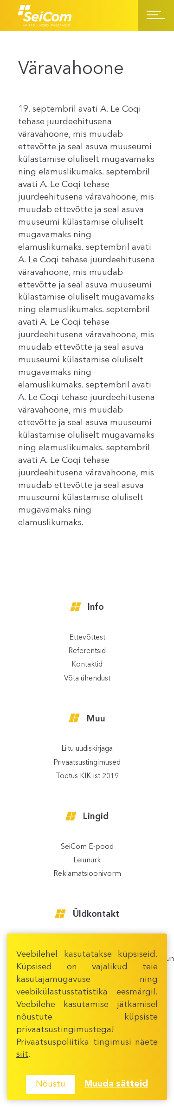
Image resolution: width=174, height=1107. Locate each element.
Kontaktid (87, 664)
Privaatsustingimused (87, 763)
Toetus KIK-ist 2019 (87, 776)
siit (22, 1054)
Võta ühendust (87, 678)
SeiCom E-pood (87, 847)
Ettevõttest (87, 637)
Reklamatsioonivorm (87, 874)
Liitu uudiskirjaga (87, 749)
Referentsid (87, 651)
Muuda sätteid (116, 1084)
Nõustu (50, 1084)
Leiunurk (87, 860)
